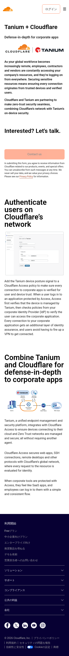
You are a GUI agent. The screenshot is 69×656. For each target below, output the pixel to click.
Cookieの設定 (38, 647)
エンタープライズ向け (17, 542)
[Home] (8, 9)
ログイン (51, 9)
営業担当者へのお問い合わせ (21, 560)
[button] (34, 253)
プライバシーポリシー (46, 638)
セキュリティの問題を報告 (35, 643)
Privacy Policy (26, 176)
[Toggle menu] (64, 9)
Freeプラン (10, 530)
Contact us (34, 154)
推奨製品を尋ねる (14, 548)
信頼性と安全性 (15, 647)
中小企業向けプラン (16, 536)
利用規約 (11, 643)
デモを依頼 (10, 554)
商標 (56, 647)
